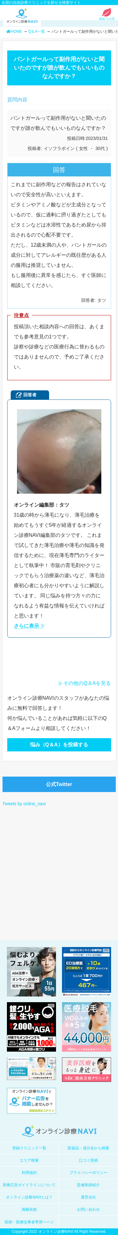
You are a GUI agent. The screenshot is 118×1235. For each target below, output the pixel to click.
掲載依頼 (29, 1209)
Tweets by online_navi (24, 803)
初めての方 (107, 17)
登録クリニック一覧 (29, 1148)
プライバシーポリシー (88, 1172)
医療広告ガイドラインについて (29, 1185)
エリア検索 (29, 1160)
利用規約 (29, 1172)
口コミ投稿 (88, 1160)
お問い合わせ (88, 1209)
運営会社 (88, 1197)
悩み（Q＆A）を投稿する (59, 744)
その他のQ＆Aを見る (87, 683)
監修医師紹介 (88, 1185)
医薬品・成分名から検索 (88, 1148)
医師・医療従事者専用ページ (29, 1222)
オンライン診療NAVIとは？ (29, 1197)
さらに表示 (26, 626)
